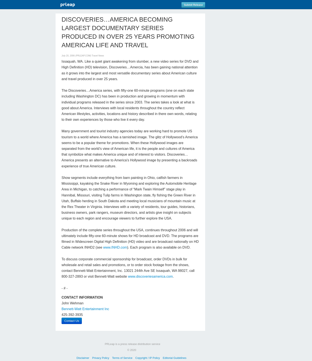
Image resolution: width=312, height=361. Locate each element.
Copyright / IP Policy (147, 358)
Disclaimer (83, 358)
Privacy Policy (100, 358)
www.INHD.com (115, 247)
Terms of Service (122, 358)
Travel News (98, 56)
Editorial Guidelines (174, 358)
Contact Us (71, 321)
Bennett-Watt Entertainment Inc (85, 309)
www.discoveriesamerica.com (150, 276)
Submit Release (193, 4)
